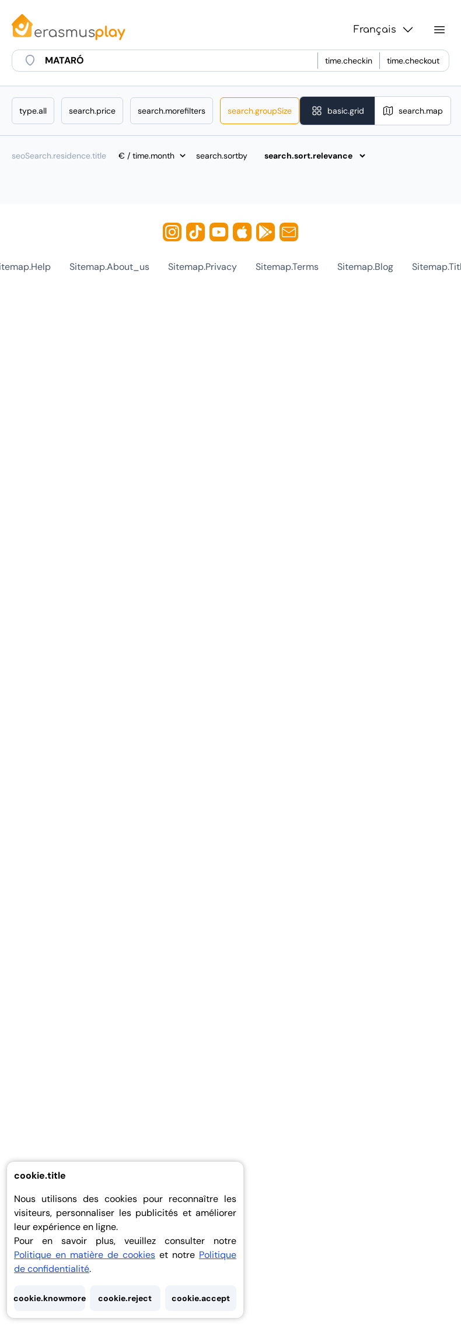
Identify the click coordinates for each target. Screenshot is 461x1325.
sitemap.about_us (109, 267)
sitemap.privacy (202, 267)
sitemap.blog (365, 267)
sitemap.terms (287, 267)
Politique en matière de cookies (84, 1255)
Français (384, 30)
